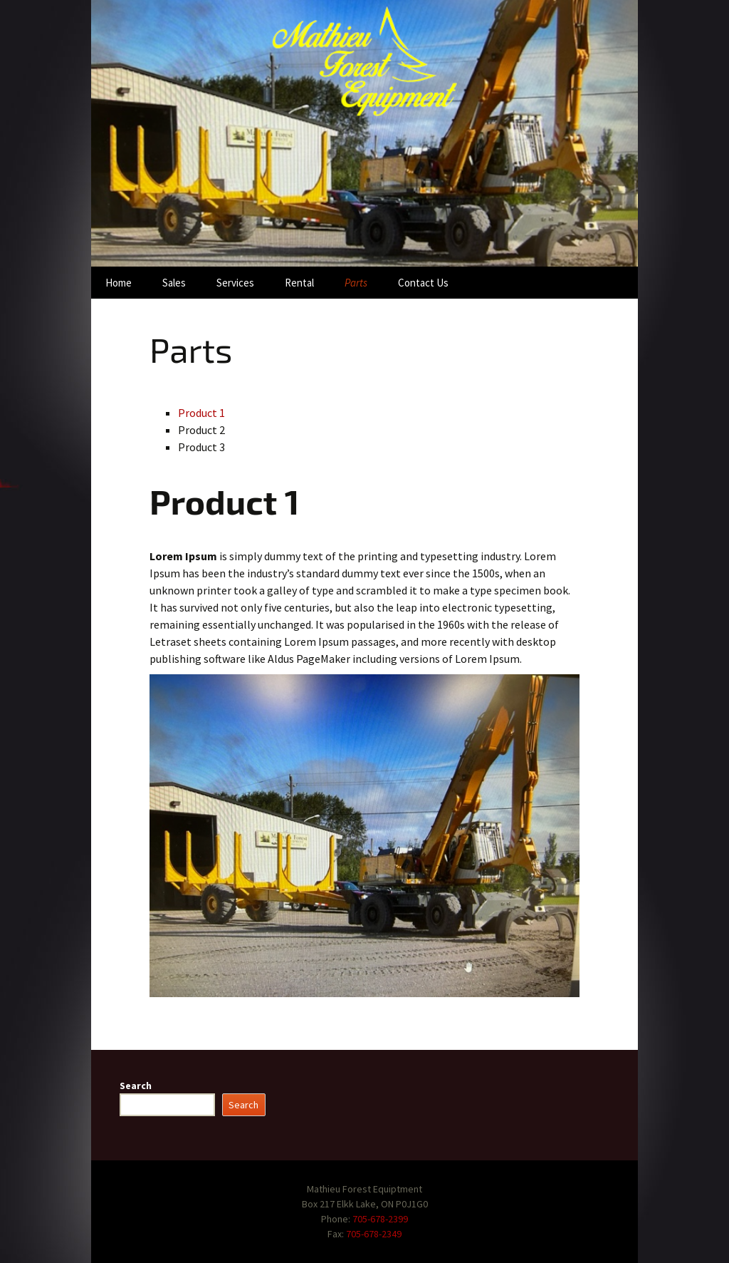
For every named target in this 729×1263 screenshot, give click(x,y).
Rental (299, 282)
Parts (356, 282)
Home (118, 282)
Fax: (336, 1233)
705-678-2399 (380, 1218)
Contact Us (423, 282)
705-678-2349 (374, 1233)
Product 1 (201, 413)
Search (136, 1085)
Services (235, 282)
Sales (174, 282)
